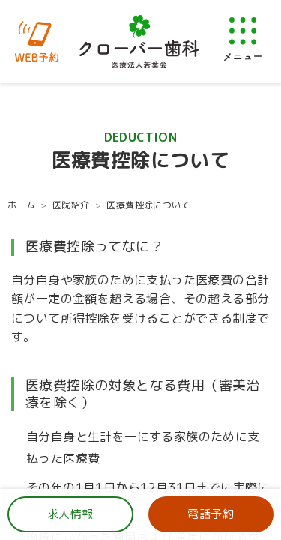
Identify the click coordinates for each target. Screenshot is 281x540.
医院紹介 (71, 205)
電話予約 (210, 514)
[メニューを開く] (243, 38)
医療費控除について (148, 205)
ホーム (21, 205)
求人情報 (70, 514)
